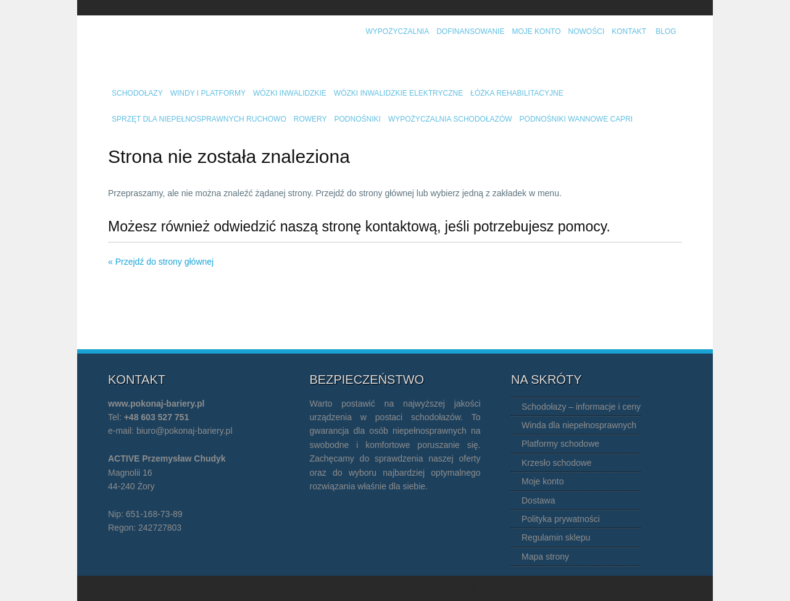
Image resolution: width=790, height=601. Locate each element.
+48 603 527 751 (156, 417)
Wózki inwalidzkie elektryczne (398, 93)
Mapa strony (545, 557)
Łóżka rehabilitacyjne (516, 93)
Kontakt (629, 31)
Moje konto (536, 31)
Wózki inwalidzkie (289, 93)
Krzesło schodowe (557, 463)
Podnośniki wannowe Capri (576, 119)
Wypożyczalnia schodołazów (450, 119)
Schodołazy (137, 93)
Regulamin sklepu (556, 537)
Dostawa (538, 500)
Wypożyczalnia (398, 31)
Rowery (310, 119)
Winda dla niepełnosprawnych (579, 425)
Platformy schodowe (560, 444)
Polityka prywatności (561, 519)
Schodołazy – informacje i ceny (581, 407)
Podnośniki (358, 119)
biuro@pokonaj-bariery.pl (184, 431)
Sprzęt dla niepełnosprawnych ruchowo (199, 119)
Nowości (586, 31)
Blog (665, 31)
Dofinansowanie (470, 31)
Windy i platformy (208, 93)
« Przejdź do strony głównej (161, 262)
